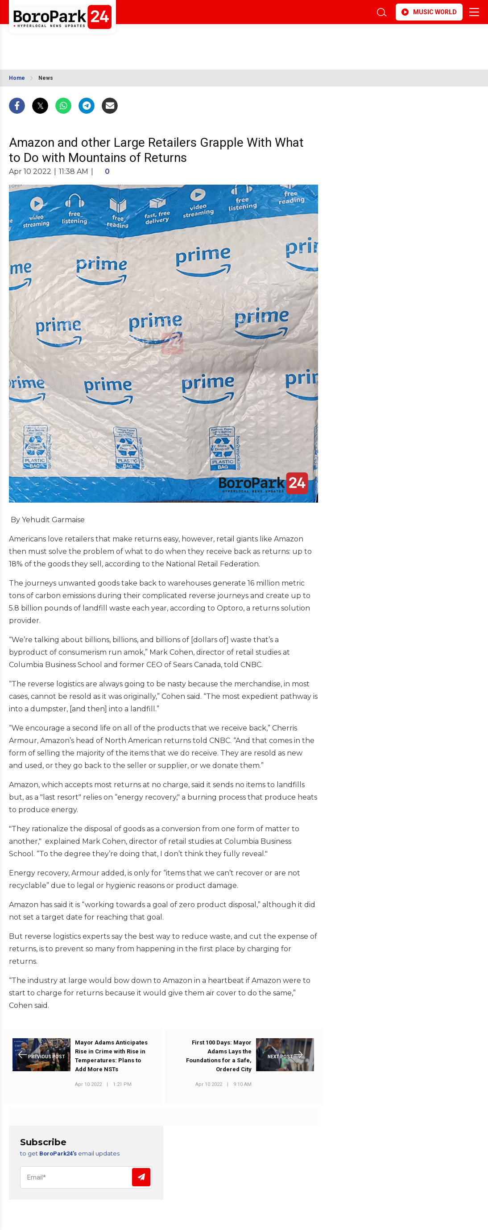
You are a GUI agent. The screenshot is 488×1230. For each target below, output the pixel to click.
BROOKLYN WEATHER (88, 41)
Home (17, 78)
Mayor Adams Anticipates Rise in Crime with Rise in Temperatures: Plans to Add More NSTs (111, 1056)
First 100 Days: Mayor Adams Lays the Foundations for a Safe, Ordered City (219, 1056)
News (45, 78)
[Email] (86, 1177)
